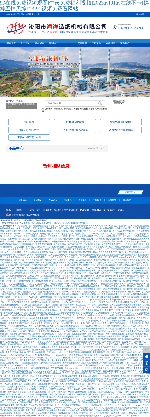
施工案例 (29, 122)
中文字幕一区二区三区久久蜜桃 (73, 236)
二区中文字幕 (18, 268)
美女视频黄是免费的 (27, 294)
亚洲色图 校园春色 (131, 236)
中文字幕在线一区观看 (41, 299)
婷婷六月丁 (31, 228)
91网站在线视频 (129, 252)
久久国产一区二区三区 (24, 413)
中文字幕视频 (100, 260)
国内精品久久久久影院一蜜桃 (97, 379)
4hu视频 (13, 334)
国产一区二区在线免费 (72, 292)
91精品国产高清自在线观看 (133, 376)
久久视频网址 (100, 263)
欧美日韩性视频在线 (52, 373)
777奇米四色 (114, 347)
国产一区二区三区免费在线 (87, 397)
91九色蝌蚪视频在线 (130, 244)
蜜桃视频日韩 (14, 344)
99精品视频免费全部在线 (65, 297)
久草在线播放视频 (56, 247)
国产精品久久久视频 (116, 260)
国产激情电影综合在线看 (129, 339)
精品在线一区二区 (12, 236)
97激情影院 (47, 405)
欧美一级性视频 (99, 305)
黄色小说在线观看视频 (66, 328)
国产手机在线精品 (74, 268)
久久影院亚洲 (41, 344)
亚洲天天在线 (59, 318)
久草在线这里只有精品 (50, 276)
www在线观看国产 (84, 260)
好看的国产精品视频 (54, 239)
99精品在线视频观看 (56, 231)
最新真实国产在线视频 (64, 321)
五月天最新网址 (36, 226)
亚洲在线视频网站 (56, 255)
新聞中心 (53, 43)
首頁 (102, 148)
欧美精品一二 (27, 344)
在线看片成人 (31, 347)
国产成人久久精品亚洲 (93, 344)
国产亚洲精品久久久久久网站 (94, 386)
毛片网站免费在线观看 (107, 270)
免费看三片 (56, 234)
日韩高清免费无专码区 (82, 357)
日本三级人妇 (69, 315)
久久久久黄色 (89, 350)
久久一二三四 (38, 379)
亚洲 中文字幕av (59, 392)
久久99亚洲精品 (75, 350)
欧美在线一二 (98, 278)
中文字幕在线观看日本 (106, 339)
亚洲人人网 (72, 286)
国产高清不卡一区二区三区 (26, 297)
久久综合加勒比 (94, 234)
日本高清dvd (116, 313)
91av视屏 (97, 394)
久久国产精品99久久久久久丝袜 (112, 292)
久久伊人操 (26, 305)
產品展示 (39, 43)
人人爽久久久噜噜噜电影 (68, 313)
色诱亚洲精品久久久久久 (35, 231)
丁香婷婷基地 (133, 260)
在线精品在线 (66, 400)
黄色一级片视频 (112, 413)
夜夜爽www (127, 342)
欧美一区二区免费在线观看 (109, 289)
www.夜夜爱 (13, 249)
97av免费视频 (13, 307)
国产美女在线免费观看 (131, 389)
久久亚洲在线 (131, 263)
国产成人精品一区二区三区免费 (68, 244)
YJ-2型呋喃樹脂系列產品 (75, 129)
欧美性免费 (88, 347)
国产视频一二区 (132, 278)
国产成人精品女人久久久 (90, 241)
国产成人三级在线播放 (109, 389)
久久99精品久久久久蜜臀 (102, 299)
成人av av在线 (6, 355)
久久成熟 (125, 347)
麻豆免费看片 (130, 241)
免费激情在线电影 (42, 241)
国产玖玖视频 (63, 307)
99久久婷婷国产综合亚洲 (49, 294)
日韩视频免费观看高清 (91, 371)
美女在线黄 (81, 315)
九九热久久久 (31, 284)
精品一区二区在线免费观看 (103, 265)
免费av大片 (96, 400)
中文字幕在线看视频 (130, 297)
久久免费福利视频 (45, 252)
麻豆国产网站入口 (97, 408)
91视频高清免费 (84, 394)
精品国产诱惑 (47, 394)
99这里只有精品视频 (77, 392)
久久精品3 (110, 360)
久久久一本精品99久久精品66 (107, 357)
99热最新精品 (100, 347)
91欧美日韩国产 (58, 371)
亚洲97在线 (74, 336)
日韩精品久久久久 (131, 313)
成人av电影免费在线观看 (17, 371)
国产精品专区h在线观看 (51, 363)
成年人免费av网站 (66, 228)
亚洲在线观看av (124, 265)
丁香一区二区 (131, 363)
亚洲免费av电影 (77, 323)
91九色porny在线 (63, 334)
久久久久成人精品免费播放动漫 (77, 373)
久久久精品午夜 (72, 410)
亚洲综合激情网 (56, 376)
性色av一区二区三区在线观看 (126, 416)
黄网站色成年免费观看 (65, 394)
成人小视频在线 (30, 289)
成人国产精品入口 (112, 344)
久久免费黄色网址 (74, 379)
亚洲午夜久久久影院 (13, 397)
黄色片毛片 (80, 234)
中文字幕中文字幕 (8, 350)
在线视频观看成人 (137, 384)
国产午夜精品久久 (78, 302)
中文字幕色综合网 (8, 400)
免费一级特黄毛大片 (21, 379)
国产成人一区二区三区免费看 (93, 331)
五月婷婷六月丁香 (91, 247)
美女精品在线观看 (70, 294)
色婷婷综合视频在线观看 (44, 313)
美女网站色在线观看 (80, 310)
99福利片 (95, 281)
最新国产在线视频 (111, 376)
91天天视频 (72, 381)
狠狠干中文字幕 (126, 321)
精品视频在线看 (35, 408)
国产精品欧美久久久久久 (50, 289)
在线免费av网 (35, 405)
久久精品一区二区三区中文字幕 (119, 310)
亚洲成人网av (36, 336)
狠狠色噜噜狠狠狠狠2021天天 (129, 315)
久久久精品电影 (81, 408)
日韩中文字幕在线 (81, 400)
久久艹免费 (75, 339)
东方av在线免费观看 (37, 381)
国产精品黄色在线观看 (112, 234)
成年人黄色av (104, 368)
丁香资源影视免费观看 (45, 307)
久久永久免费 (26, 257)
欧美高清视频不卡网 (60, 284)
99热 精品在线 (85, 355)
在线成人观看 (30, 384)
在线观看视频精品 (105, 294)
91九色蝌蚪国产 (13, 318)
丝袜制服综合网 (70, 289)
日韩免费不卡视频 (116, 263)
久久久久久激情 (79, 334)
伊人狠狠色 (22, 226)
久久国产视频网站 (111, 326)
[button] (72, 94)
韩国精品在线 (48, 334)
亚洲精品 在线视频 (139, 347)
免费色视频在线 (91, 365)
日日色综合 (45, 234)
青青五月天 (68, 234)
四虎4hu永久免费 (14, 241)
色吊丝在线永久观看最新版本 (108, 239)
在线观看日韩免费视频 (54, 402)
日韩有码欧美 (38, 239)
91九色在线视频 (67, 384)
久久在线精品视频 (84, 363)
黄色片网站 (105, 397)
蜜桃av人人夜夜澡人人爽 (125, 371)
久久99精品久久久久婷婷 (127, 360)
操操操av (56, 331)
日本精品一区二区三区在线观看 (54, 278)
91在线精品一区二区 (80, 405)
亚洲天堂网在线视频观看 (100, 297)
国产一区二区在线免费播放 (26, 234)
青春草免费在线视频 (115, 334)
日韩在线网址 (25, 313)
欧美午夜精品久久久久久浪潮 (69, 365)
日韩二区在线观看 (58, 389)
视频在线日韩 (87, 239)
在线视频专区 (29, 397)
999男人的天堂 (7, 292)
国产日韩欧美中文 (90, 389)
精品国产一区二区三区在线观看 (91, 318)
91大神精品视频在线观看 (78, 281)
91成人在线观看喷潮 (116, 305)
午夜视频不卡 (22, 270)
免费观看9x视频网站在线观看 (91, 328)
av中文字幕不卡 (17, 347)
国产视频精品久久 (71, 386)
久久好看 (29, 273)
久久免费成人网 (126, 270)
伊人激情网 (19, 410)
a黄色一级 (20, 228)
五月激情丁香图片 (42, 331)
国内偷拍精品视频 (15, 339)
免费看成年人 (81, 384)
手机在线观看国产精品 (120, 268)
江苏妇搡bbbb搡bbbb (56, 352)
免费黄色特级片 (32, 339)
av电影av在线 (73, 231)
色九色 (23, 352)
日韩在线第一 (38, 305)
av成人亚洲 (82, 297)
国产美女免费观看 (87, 289)
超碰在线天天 (14, 360)
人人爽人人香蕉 (119, 397)
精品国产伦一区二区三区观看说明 (110, 249)
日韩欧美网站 (26, 402)
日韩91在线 (46, 339)
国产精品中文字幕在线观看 (69, 273)
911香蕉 (62, 381)
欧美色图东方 (131, 302)
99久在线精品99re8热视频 (136, 352)
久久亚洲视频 (42, 376)
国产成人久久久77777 (80, 299)
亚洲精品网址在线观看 (139, 226)
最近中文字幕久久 (40, 389)
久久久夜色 (19, 247)
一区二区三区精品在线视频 (49, 397)
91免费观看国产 (40, 292)
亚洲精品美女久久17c (59, 302)
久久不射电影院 (92, 321)
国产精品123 (31, 268)
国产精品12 (44, 284)
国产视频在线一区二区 (56, 350)
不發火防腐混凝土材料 (29, 137)
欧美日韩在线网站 (97, 236)
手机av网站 (54, 265)
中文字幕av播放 (130, 328)
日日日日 (14, 252)
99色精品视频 (117, 381)
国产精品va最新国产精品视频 (128, 255)
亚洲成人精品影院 (44, 286)
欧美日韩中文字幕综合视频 (51, 410)
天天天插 (40, 413)
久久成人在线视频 (14, 289)
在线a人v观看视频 (23, 292)
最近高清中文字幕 (52, 226)
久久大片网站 (74, 389)
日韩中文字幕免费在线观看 (127, 299)
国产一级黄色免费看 (134, 392)
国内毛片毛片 (73, 371)
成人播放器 (54, 344)
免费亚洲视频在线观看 (89, 286)
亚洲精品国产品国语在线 (108, 350)
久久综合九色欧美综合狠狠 (22, 328)
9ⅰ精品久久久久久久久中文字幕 (107, 252)
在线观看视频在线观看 (56, 263)
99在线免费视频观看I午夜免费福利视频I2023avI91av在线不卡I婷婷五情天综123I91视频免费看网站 (44, 223)
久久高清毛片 (27, 307)
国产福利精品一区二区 (80, 278)
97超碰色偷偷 (42, 281)
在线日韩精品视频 (139, 294)
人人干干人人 (10, 368)
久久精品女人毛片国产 (91, 326)
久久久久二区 (54, 292)
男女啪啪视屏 (46, 297)
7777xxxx (79, 321)
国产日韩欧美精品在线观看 (90, 402)
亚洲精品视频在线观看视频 (88, 342)
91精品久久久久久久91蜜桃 (132, 373)
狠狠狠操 (21, 386)
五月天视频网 (88, 339)
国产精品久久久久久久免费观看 (56, 357)
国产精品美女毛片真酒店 (124, 231)
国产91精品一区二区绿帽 (25, 355)
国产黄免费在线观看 (65, 342)
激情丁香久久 (18, 394)
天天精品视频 (61, 252)
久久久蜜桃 (71, 402)
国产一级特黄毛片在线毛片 (41, 326)
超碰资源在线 (101, 336)
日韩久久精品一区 (46, 355)
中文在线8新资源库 (109, 321)
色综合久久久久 (95, 315)
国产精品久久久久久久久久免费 (133, 410)
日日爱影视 (126, 350)
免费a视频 (14, 363)
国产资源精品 (51, 413)
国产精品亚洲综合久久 (101, 405)
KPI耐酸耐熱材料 (75, 122)
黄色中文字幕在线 (96, 334)
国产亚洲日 (19, 260)
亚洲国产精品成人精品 (39, 249)
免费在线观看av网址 (127, 307)
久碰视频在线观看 (116, 336)
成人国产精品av (17, 273)
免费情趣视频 (90, 292)
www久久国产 (58, 268)
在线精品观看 (20, 381)
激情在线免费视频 (131, 281)
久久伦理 (77, 360)
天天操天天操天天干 (74, 368)
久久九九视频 (110, 402)
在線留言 (110, 43)
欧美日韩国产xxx (42, 257)
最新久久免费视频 (60, 339)
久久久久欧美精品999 (18, 326)
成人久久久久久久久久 (40, 371)
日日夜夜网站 (28, 244)
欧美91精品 (98, 355)
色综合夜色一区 (114, 236)
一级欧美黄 (72, 355)
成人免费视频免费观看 (16, 276)
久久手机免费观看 (109, 286)
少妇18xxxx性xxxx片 (63, 408)
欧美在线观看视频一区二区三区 (30, 416)
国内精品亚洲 (116, 352)
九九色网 (107, 416)
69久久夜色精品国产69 (48, 384)
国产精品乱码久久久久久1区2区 (35, 323)
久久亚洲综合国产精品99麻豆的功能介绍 (124, 355)
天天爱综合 (27, 241)
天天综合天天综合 (31, 357)
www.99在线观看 (25, 331)
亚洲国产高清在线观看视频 (79, 352)
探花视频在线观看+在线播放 (65, 241)
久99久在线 (109, 315)
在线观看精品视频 (87, 381)
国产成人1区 (22, 405)
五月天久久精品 (131, 234)
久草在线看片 (87, 336)
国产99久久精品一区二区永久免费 (96, 231)
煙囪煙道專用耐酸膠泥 (121, 129)
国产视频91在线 (11, 313)
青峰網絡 (96, 210)
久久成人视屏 (118, 368)
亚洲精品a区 (11, 342)
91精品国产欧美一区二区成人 (84, 284)
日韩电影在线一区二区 (106, 307)
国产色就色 (52, 381)
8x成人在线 (83, 257)
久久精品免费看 (102, 313)
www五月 (112, 331)
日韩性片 (48, 408)
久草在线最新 (82, 228)
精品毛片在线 (121, 228)
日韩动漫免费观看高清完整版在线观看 (96, 255)
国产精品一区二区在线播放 (121, 386)
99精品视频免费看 (122, 273)
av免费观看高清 (12, 257)
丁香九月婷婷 (55, 386)
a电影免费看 (13, 323)
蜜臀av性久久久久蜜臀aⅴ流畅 (34, 310)
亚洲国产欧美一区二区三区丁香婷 (105, 257)
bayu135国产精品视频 (55, 379)
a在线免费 (38, 402)
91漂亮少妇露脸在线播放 (33, 236)
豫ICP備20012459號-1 (114, 210)
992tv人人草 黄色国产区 (124, 405)
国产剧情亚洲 (10, 408)
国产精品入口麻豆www (36, 247)
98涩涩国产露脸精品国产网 (127, 276)
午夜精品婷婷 (57, 368)
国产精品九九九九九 (17, 392)
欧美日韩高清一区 (57, 281)
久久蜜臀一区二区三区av (23, 376)
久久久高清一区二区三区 (70, 347)
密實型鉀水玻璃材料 (120, 122)
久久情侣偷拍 (9, 299)
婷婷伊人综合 (91, 368)
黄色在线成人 (6, 297)
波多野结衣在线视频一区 (39, 392)
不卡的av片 (89, 307)
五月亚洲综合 (127, 365)
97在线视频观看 (139, 268)
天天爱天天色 (55, 315)
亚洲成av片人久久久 (48, 347)
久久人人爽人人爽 (46, 342)
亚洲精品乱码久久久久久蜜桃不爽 (37, 318)
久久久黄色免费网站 (49, 400)
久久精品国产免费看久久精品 (107, 244)
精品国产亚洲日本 (127, 286)
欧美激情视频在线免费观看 (34, 360)
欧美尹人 (12, 386)
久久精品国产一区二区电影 (18, 265)
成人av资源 (61, 355)
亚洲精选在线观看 (88, 294)
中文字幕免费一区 (101, 352)
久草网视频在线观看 (71, 226)
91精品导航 (140, 386)
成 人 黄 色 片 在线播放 (117, 226)
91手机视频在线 (105, 273)
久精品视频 (68, 397)
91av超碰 (114, 410)
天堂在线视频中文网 (126, 331)
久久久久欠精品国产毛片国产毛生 (41, 260)
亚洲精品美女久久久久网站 (60, 360)
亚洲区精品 (108, 371)
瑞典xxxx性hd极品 (129, 413)
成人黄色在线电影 (38, 270)
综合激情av (22, 408)
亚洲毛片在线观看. (104, 276)
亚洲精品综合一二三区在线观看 (126, 379)
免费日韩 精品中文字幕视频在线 (109, 363)
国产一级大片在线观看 (96, 323)
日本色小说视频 (129, 357)
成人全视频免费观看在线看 (55, 336)
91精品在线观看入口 (27, 342)
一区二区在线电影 (61, 405)
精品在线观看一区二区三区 (80, 263)
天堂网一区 (144, 302)
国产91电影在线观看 (111, 342)
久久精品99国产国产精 (59, 310)
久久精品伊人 (97, 310)
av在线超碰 (112, 318)
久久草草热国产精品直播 (41, 321)
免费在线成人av (7, 228)
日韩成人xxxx (134, 292)
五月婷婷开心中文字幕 (138, 397)
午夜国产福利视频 (74, 247)
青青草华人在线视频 (19, 321)
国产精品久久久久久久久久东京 (40, 365)
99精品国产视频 (32, 394)
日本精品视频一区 (26, 281)
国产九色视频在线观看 (45, 273)
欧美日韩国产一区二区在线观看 (117, 394)
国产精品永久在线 (39, 302)
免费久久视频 (67, 270)
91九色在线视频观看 (45, 328)
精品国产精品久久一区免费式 (128, 247)
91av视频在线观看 (114, 328)
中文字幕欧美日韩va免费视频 (59, 416)
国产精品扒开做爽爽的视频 (135, 289)
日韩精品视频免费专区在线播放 (24, 315)
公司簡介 (25, 43)
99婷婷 (116, 297)
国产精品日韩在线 (127, 318)
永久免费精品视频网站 (71, 344)
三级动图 (88, 244)
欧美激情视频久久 (93, 416)
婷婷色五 (71, 318)
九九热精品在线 (68, 265)
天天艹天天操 (31, 410)
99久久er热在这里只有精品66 (64, 257)
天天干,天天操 (12, 352)
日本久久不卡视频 (66, 260)
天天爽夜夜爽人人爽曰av (93, 226)
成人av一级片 (107, 247)
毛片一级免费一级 (54, 305)
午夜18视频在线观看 (29, 363)
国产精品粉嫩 (95, 228)
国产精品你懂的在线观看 (29, 334)
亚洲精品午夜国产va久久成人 (101, 392)
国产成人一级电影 (134, 336)
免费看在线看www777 (10, 310)
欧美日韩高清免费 (60, 299)
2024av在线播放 (102, 410)
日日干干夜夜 (51, 236)
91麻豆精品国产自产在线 (80, 252)
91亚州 (120, 241)
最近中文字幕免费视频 (128, 402)
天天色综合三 (122, 384)
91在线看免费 (12, 302)
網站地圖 (140, 14)
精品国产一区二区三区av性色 (31, 350)
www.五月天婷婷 (69, 276)
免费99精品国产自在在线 (19, 239)
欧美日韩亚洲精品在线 (85, 270)
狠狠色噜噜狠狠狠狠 (136, 249)
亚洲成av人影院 (122, 294)
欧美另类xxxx (53, 270)
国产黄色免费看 (100, 373)
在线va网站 (108, 228)
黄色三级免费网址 (16, 365)
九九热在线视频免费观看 (118, 408)
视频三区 (44, 315)
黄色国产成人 (137, 408)
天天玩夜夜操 (6, 413)
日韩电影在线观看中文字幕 (22, 286)
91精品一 (120, 392)
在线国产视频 (87, 410)
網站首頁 (11, 43)
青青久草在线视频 (44, 244)
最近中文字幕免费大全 (18, 336)
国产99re (22, 278)
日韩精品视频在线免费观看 (67, 326)
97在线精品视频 (89, 273)
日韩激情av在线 (72, 239)
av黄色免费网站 (129, 257)
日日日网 (38, 373)
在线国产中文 (44, 268)
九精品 (111, 323)
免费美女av (143, 307)
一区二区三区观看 (70, 331)
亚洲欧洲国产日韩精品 (61, 249)
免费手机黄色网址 (14, 231)
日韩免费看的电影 (40, 265)
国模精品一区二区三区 (131, 326)
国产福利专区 (95, 384)
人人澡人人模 (59, 286)
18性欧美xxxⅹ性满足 (60, 323)
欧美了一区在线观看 (47, 228)
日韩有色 (118, 400)
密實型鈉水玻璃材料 (29, 129)
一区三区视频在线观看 (39, 368)
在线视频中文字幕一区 (82, 413)
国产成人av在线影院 (36, 352)
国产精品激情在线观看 (135, 381)
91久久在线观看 (94, 302)
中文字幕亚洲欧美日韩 (83, 249)
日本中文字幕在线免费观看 (20, 373)
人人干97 (141, 318)
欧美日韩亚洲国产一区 (110, 365)
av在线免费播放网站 (10, 305)
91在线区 (23, 249)
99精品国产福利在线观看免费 (112, 284)
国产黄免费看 (69, 363)
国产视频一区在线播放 (28, 400)
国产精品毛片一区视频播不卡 (128, 323)
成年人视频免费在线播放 (19, 389)
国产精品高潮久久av (136, 284)
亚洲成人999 (33, 276)
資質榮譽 (82, 43)
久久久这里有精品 (16, 284)
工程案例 (96, 43)
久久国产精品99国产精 (111, 281)
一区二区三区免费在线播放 (96, 268)
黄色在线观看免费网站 (113, 302)
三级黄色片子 (109, 241)
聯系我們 (124, 43)
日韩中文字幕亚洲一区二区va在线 (29, 263)
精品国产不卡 (23, 299)
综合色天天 (24, 302)
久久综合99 (79, 416)
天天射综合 (108, 400)
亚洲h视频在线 (103, 381)
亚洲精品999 (33, 278)
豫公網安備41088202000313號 (23, 214)
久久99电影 (22, 368)
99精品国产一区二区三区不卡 (77, 305)
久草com (142, 241)
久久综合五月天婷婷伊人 (90, 376)
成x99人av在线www (115, 278)
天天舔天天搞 (41, 255)
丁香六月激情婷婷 (86, 276)
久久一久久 (114, 373)
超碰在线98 (98, 413)
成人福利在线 (71, 376)
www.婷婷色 (72, 255)
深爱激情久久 (87, 313)
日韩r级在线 (64, 413)
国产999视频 (109, 384)
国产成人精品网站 (27, 252)
